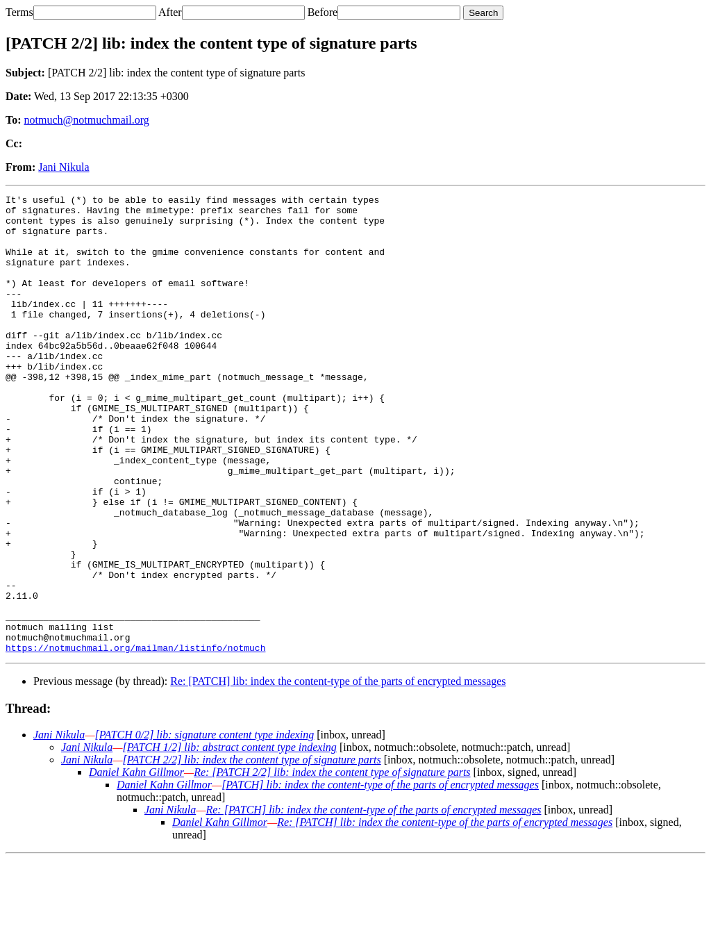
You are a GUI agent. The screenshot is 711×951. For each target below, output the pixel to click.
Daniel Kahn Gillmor (136, 864)
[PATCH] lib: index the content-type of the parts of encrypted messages (380, 876)
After (170, 12)
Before (323, 12)
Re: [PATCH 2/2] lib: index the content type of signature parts (332, 864)
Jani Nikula (63, 167)
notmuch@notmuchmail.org (86, 120)
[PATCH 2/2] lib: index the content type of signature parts (251, 851)
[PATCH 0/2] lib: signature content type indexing (204, 826)
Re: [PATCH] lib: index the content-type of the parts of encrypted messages (337, 773)
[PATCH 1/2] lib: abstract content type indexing (229, 839)
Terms (19, 12)
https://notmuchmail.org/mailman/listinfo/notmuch (135, 739)
